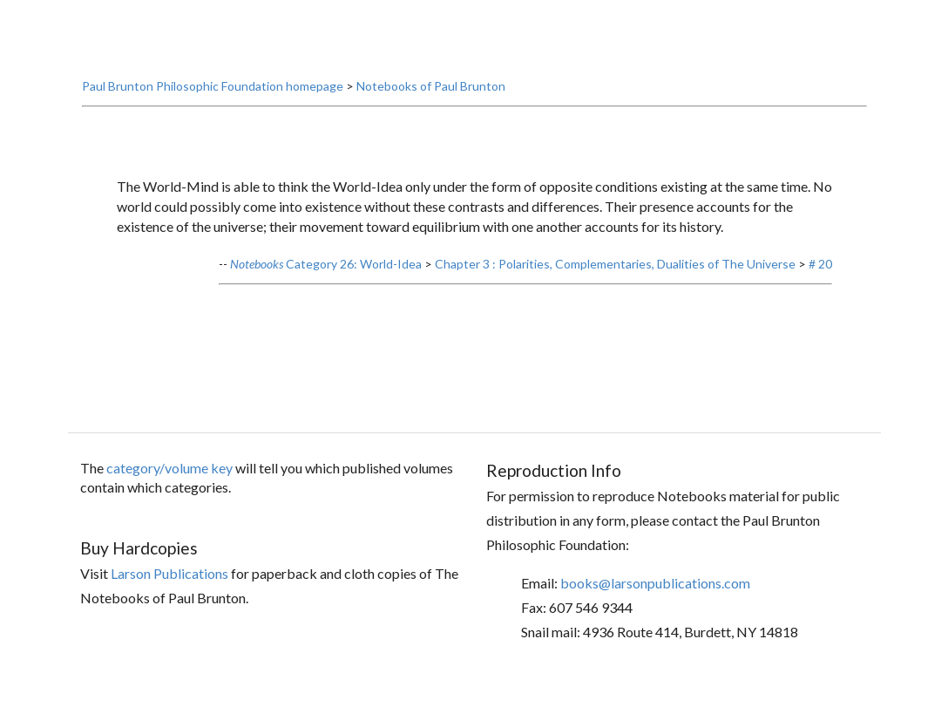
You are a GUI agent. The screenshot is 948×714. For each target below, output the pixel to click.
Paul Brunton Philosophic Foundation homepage (212, 105)
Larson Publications (169, 592)
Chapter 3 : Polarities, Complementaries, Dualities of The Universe (615, 282)
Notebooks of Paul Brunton (430, 105)
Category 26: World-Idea (326, 282)
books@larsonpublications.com (655, 602)
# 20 (820, 282)
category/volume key (169, 487)
